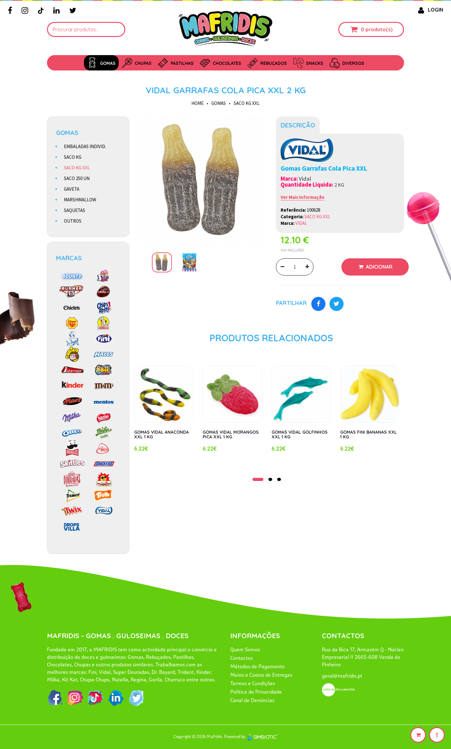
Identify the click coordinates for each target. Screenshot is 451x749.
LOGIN (429, 10)
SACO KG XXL (247, 103)
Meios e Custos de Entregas (261, 675)
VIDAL (301, 223)
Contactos (241, 658)
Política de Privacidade (256, 692)
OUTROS (72, 221)
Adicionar (378, 267)
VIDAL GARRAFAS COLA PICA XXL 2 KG (226, 90)
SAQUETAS (74, 210)
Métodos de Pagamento (257, 666)
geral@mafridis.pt (342, 676)
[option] (203, 180)
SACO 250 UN (77, 178)
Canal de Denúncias (252, 700)
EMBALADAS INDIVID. (85, 146)
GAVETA (71, 189)
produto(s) (379, 29)
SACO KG (72, 157)
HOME (197, 103)
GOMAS (218, 103)
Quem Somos (245, 649)
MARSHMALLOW (80, 200)
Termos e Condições (252, 683)
